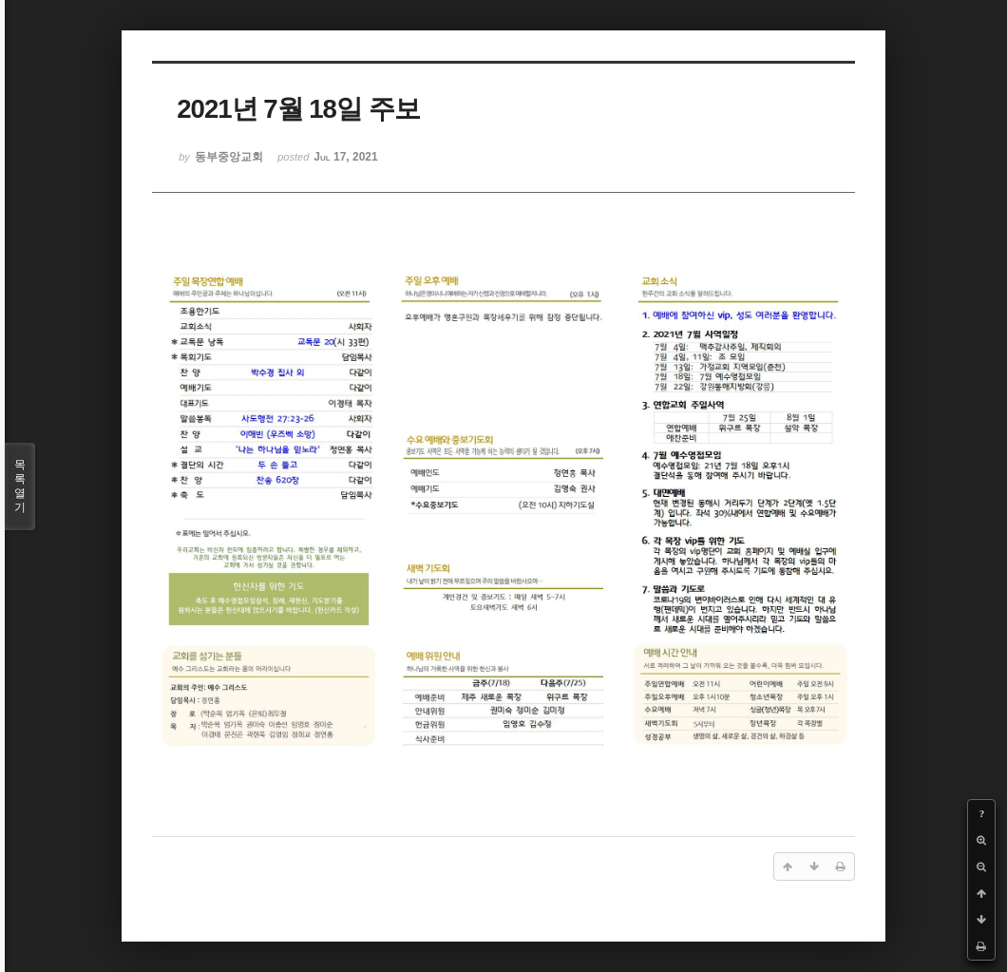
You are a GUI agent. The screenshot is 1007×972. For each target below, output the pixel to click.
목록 (20, 486)
